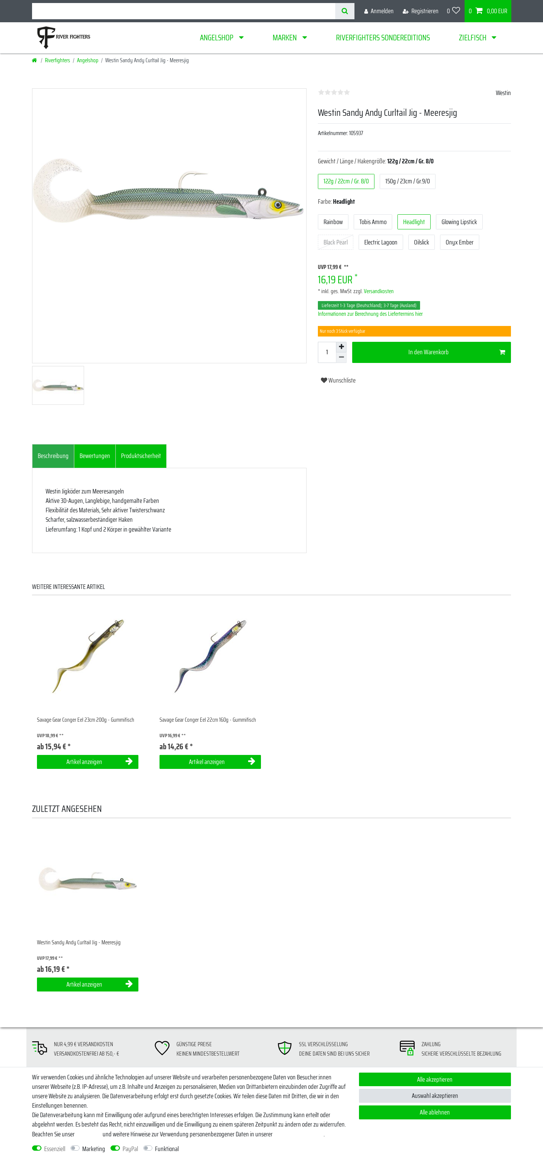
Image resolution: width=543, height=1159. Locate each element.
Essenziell (54, 1149)
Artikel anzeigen (99, 762)
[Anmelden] (379, 11)
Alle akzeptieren (434, 1079)
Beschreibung (53, 456)
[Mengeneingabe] (327, 352)
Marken (285, 37)
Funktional (167, 1149)
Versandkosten (378, 291)
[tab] (53, 456)
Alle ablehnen (435, 1112)
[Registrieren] (421, 11)
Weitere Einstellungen (209, 1149)
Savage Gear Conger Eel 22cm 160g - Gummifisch (208, 720)
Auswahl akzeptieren (435, 1096)
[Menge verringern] (341, 357)
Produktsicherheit (141, 456)
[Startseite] (35, 60)
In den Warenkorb (456, 352)
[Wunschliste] (454, 11)
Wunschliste (338, 380)
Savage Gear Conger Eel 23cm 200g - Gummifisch (85, 720)
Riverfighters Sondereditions (383, 37)
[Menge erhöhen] (341, 347)
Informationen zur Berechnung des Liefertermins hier (370, 313)
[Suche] (344, 11)
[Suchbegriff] (183, 11)
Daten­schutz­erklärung (299, 1134)
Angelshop (217, 37)
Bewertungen (95, 456)
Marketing (93, 1149)
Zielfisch (473, 37)
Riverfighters (57, 60)
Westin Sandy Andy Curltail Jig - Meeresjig (79, 942)
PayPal (130, 1149)
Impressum (88, 1134)
